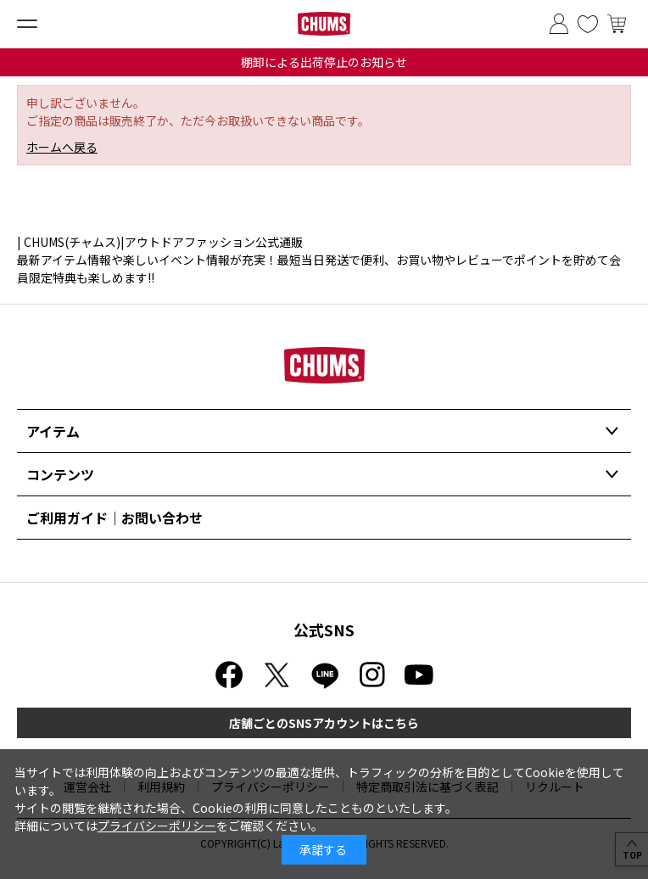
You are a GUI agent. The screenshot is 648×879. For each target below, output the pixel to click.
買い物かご (616, 24)
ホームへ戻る (62, 146)
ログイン (559, 24)
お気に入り (587, 24)
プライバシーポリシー (157, 825)
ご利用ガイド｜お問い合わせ (114, 517)
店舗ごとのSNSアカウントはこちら (324, 722)
